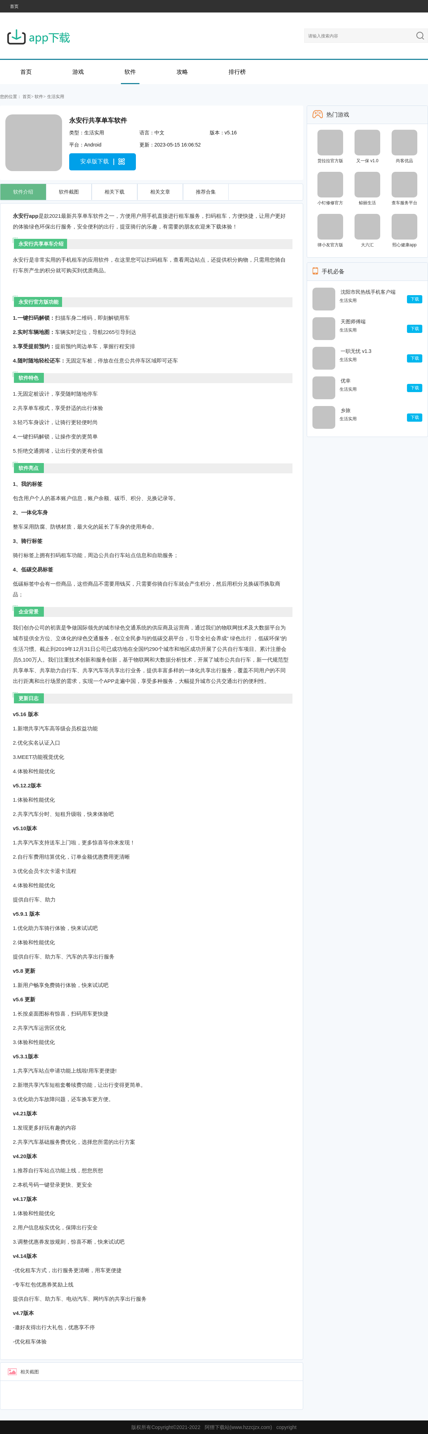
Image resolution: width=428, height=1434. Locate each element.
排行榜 (237, 72)
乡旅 (346, 410)
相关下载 (114, 192)
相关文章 (160, 192)
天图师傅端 (353, 321)
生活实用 (55, 96)
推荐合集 (206, 192)
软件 (130, 72)
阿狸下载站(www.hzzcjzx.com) (238, 1427)
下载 (415, 299)
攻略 (182, 72)
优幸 (346, 381)
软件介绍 (23, 192)
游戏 (78, 72)
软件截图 (69, 192)
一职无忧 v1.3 (356, 351)
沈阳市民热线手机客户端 (368, 292)
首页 (14, 6)
